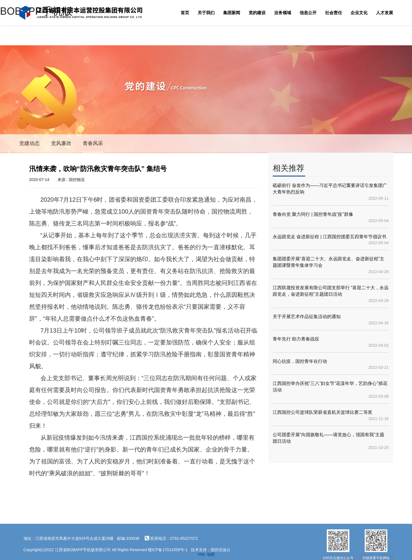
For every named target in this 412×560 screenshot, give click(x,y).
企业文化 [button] (359, 12)
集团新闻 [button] (231, 12)
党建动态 (29, 143)
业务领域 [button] (282, 12)
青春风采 (93, 143)
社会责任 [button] (333, 12)
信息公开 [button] (308, 12)
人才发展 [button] (384, 12)
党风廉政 (61, 143)
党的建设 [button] (257, 12)
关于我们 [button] (206, 12)
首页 (185, 12)
